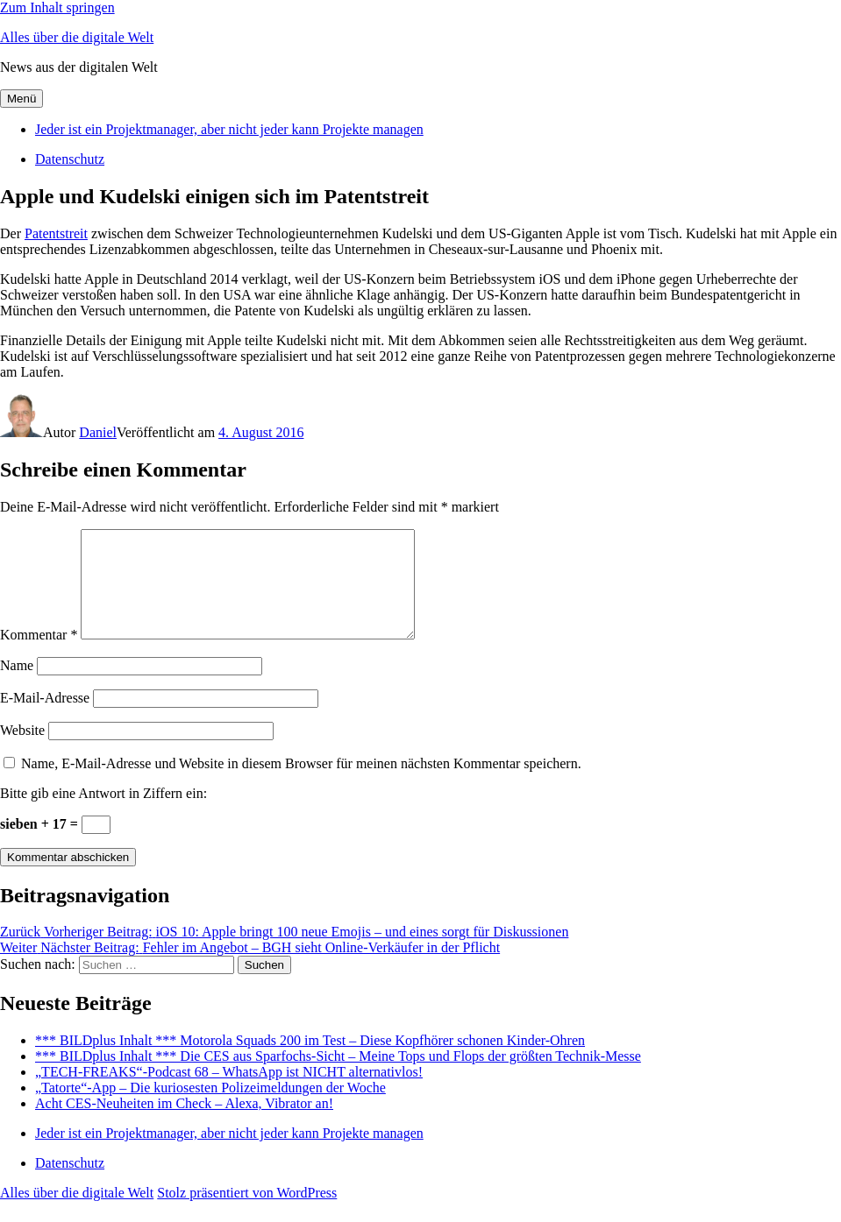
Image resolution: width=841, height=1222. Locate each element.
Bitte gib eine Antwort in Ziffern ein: (103, 814)
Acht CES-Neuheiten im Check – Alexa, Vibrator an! (184, 1124)
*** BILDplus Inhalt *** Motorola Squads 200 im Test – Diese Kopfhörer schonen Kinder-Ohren (310, 1061)
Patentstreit (56, 233)
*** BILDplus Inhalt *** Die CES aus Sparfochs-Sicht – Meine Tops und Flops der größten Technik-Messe (338, 1077)
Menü (21, 98)
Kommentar (38, 655)
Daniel (98, 432)
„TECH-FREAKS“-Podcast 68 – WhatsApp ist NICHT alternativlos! (229, 1092)
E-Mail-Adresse (44, 718)
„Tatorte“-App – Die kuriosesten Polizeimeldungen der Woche (210, 1108)
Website (22, 751)
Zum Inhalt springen (57, 7)
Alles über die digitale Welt (76, 37)
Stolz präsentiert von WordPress (247, 1213)
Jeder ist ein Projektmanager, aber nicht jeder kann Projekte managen (229, 129)
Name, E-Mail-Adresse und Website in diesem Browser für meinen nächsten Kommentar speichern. (301, 784)
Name (16, 686)
